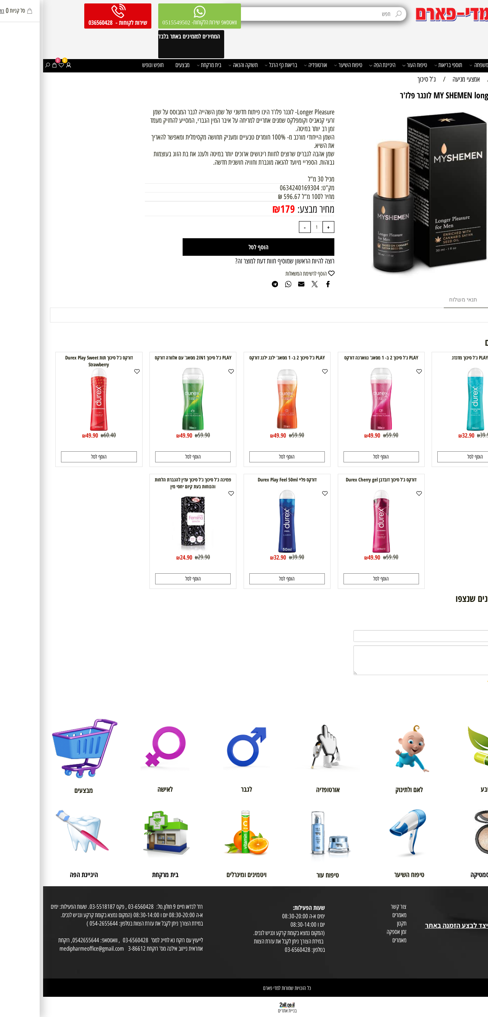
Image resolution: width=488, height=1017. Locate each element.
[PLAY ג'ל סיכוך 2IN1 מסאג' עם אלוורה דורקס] (150, 428)
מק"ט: (283, 188)
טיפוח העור (371, 65)
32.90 (425, 435)
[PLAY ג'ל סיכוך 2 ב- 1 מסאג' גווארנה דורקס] (338, 428)
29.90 (161, 557)
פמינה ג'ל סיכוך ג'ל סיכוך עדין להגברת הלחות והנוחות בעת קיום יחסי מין (150, 483)
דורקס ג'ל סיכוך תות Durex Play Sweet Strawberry (56, 361)
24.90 (143, 557)
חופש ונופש (109, 65)
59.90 (349, 435)
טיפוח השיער (305, 65)
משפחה (435, 65)
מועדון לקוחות (473, 908)
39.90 (443, 435)
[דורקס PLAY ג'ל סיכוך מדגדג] (432, 428)
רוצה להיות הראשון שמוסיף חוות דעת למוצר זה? (241, 261)
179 (244, 209)
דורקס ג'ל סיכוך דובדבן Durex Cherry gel (338, 479)
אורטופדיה (272, 65)
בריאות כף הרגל (238, 65)
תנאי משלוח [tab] (420, 300)
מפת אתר (477, 934)
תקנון (358, 923)
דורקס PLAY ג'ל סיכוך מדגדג (432, 357)
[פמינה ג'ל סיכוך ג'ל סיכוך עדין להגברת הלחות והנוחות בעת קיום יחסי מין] (150, 550)
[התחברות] (25, 65)
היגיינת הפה (339, 65)
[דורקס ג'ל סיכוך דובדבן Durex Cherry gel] (338, 550)
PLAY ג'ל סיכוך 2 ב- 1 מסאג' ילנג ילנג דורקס (244, 357)
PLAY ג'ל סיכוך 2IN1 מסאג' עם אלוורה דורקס (150, 357)
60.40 (67, 435)
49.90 (331, 435)
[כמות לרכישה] (273, 227)
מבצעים (139, 65)
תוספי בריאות (405, 65)
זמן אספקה (353, 931)
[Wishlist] (18, 65)
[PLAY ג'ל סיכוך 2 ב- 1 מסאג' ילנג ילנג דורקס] (244, 428)
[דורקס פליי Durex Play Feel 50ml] (244, 550)
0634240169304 (256, 188)
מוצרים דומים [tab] (460, 300)
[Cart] (11, 65)
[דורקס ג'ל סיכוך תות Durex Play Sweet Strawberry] (55, 428)
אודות (480, 899)
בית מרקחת (166, 65)
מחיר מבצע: (271, 209)
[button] (432, 456)
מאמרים (356, 915)
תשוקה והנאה (200, 65)
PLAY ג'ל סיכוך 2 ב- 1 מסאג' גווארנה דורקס (338, 357)
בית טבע (477, 916)
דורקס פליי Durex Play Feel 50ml (244, 479)
